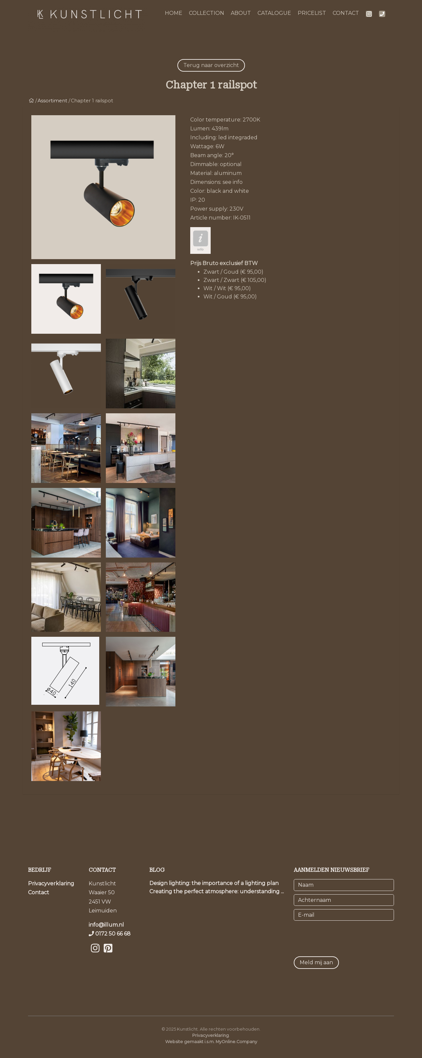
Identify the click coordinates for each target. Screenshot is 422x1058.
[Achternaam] (344, 900)
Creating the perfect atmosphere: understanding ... (216, 891)
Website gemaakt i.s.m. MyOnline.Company (211, 1041)
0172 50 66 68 (113, 934)
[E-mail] (344, 915)
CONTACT (346, 13)
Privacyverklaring (51, 883)
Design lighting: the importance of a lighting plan (214, 883)
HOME (173, 13)
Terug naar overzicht (211, 65)
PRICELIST (312, 13)
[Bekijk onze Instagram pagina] (95, 956)
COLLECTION (206, 13)
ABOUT (241, 13)
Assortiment (52, 101)
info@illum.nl (106, 925)
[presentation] (344, 937)
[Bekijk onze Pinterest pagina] (108, 956)
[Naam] (344, 885)
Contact (38, 892)
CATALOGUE (274, 13)
